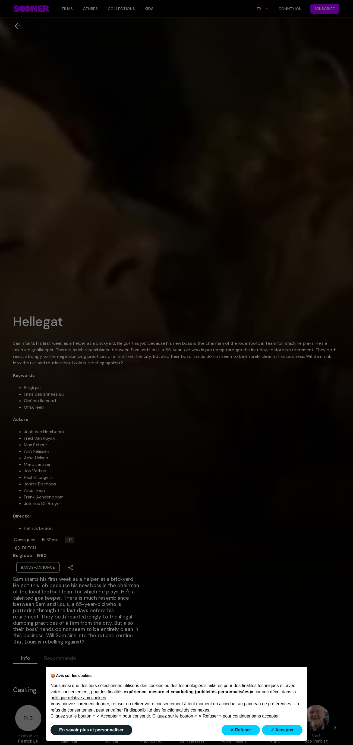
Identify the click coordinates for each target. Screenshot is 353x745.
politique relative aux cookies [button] (78, 697)
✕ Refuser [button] (240, 730)
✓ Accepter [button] (282, 730)
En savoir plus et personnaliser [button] (91, 730)
